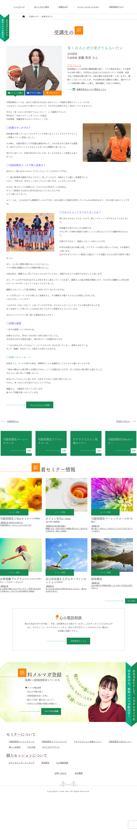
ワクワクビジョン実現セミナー (88, 741)
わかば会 (31, 746)
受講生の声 (63, 6)
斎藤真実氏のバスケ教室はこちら (91, 89)
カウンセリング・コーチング (21, 762)
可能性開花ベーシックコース (21, 741)
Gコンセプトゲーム (51, 746)
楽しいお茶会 (15, 746)
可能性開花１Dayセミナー (120, 741)
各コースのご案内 (41, 6)
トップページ (19, 6)
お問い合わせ (60, 773)
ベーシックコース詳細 (40, 404)
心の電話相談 (62, 762)
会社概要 (79, 773)
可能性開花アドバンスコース (54, 741)
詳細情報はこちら (78, 640)
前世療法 (45, 762)
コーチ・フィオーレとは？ (88, 6)
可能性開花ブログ (116, 6)
